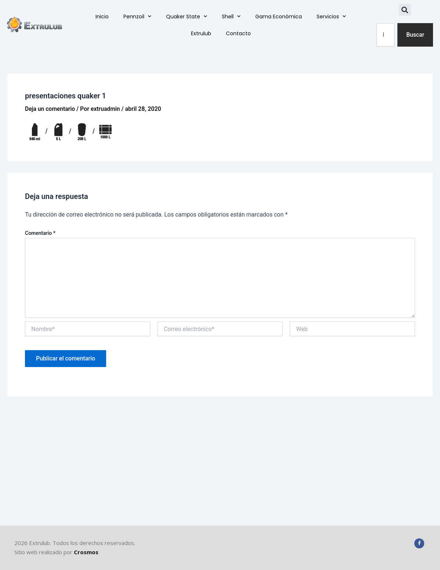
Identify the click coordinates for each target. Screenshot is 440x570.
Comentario (40, 233)
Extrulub (201, 33)
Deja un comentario (50, 108)
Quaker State (186, 16)
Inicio (102, 17)
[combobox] (385, 35)
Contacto (238, 33)
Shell (231, 16)
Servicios (331, 16)
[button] (405, 10)
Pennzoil (137, 16)
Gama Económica (278, 17)
